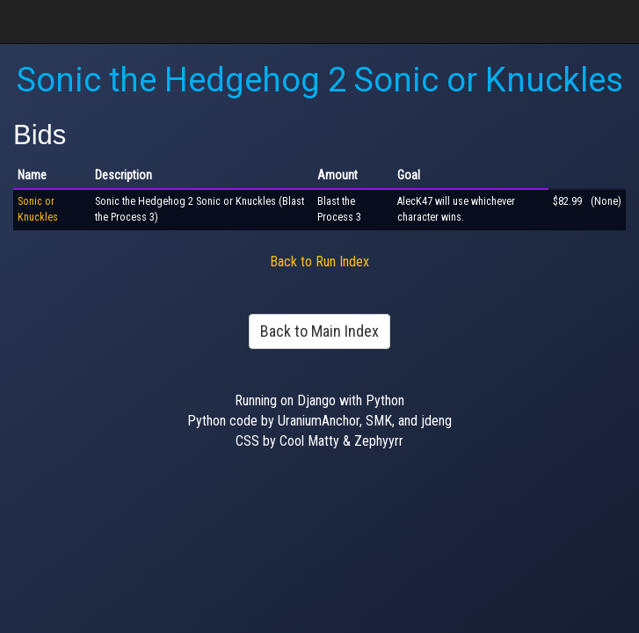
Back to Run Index (319, 261)
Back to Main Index (319, 331)
